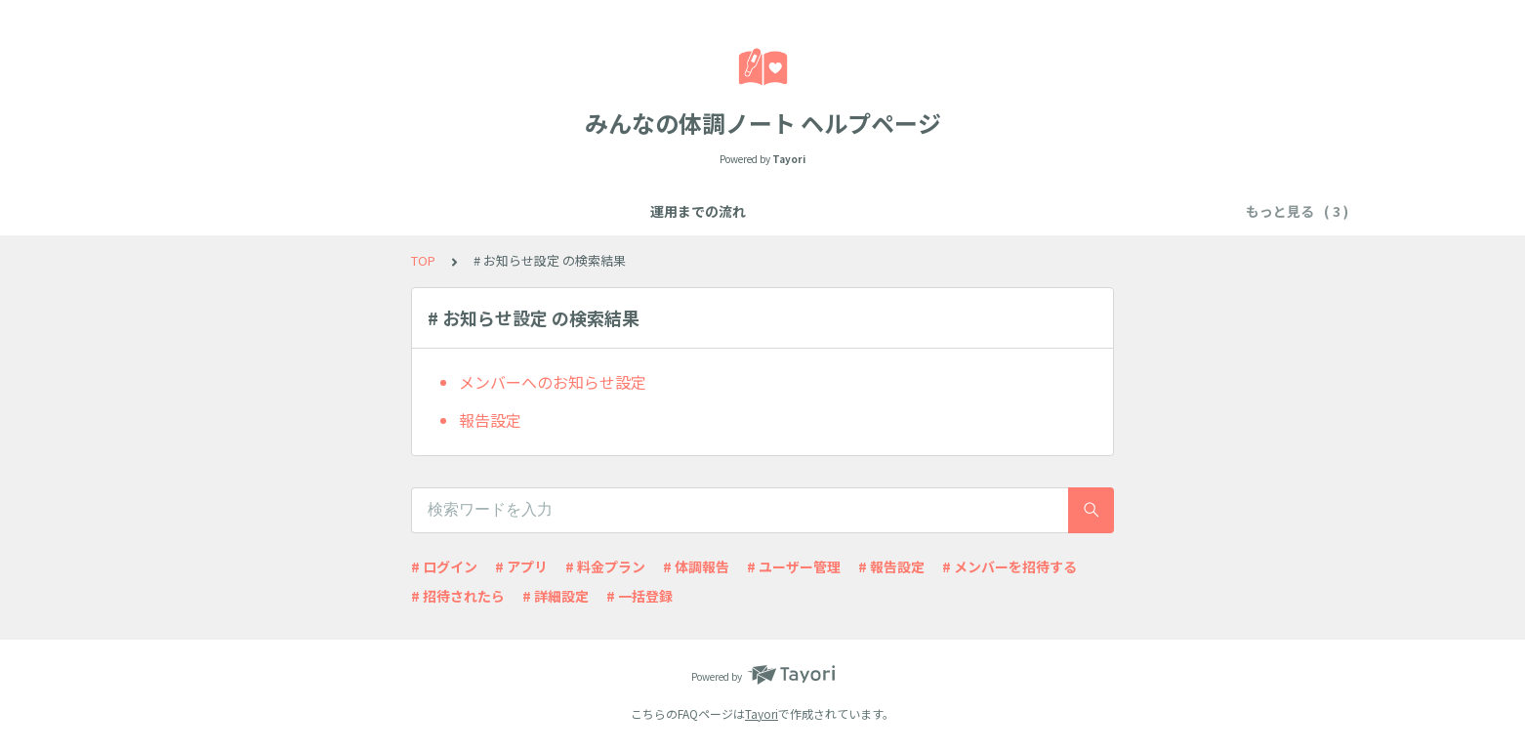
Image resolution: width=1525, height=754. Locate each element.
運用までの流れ (523, 211)
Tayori (761, 713)
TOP (423, 260)
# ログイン (444, 566)
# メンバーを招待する (1009, 566)
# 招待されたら (458, 596)
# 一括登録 (639, 596)
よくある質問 (721, 211)
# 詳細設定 (555, 596)
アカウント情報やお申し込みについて (906, 211)
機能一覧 (625, 211)
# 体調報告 (696, 566)
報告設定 (490, 420)
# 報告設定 (891, 566)
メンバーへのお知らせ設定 (552, 382)
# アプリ (521, 566)
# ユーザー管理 (794, 566)
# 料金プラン (605, 566)
